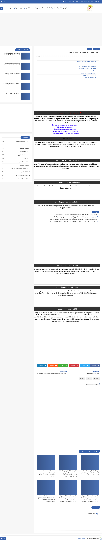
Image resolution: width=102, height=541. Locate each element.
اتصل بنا (65, 1)
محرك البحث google (84, 1)
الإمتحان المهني (23, 162)
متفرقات (10, 8)
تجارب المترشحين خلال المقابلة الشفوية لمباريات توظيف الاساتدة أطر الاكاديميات (73, 222)
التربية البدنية (19, 8)
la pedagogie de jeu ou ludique (87, 68)
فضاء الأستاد (58, 8)
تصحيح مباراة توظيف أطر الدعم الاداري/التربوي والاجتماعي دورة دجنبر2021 (75, 214)
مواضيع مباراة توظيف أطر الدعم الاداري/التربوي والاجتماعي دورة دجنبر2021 (75, 217)
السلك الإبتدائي (23, 152)
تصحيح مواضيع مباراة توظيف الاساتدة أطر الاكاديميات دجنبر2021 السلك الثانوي (73, 219)
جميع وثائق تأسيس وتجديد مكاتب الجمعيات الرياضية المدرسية (12, 75)
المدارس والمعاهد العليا (21, 179)
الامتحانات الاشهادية (22, 175)
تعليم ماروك (81, 538)
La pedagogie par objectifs (88, 75)
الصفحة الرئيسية (95, 1)
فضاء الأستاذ (24, 148)
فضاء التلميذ (29, 8)
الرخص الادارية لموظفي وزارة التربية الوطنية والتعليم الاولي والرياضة (11, 55)
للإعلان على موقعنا (73, 1)
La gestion (93, 64)
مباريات (36, 8)
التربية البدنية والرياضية (21, 141)
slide (82, 378)
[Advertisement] (51, 31)
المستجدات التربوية (68, 8)
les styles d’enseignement (88, 73)
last (90, 49)
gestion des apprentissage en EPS (86, 62)
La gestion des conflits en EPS (87, 66)
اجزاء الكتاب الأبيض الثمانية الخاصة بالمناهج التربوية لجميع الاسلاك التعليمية (90, 473)
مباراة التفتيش (23, 165)
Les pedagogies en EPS (89, 78)
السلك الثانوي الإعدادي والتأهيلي (19, 168)
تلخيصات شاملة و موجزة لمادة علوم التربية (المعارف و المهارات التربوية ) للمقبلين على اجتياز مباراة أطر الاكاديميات (68, 474)
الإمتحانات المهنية (46, 8)
